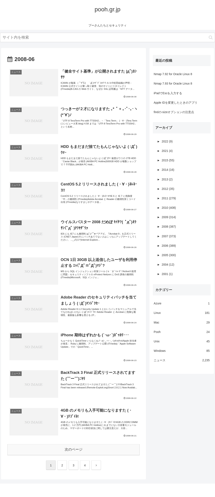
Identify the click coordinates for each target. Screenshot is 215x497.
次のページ (74, 449)
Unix (182, 341)
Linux (182, 313)
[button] (210, 37)
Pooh (182, 332)
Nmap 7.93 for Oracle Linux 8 (173, 83)
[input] (107, 37)
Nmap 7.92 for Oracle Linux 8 (173, 74)
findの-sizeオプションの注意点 (174, 112)
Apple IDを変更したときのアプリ (175, 102)
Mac (182, 322)
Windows (182, 351)
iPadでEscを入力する (168, 93)
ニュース (182, 360)
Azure (182, 303)
